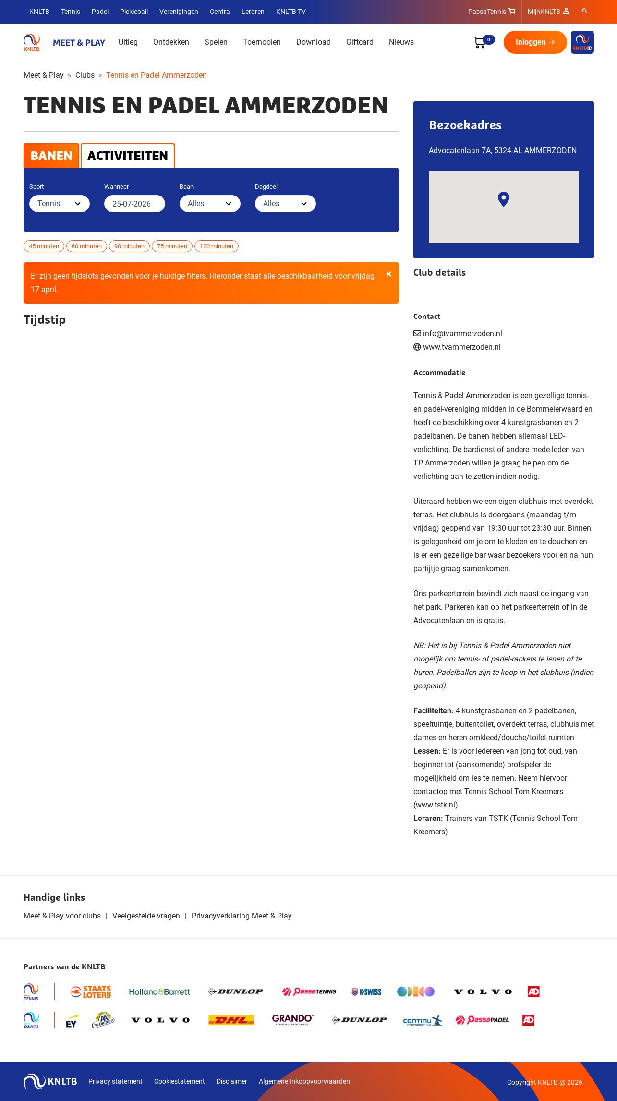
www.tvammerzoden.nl (462, 347)
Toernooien (262, 42)
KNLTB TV (291, 11)
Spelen (216, 42)
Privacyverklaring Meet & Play (242, 915)
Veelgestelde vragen (146, 915)
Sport (36, 186)
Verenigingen (178, 11)
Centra (220, 11)
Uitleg (128, 42)
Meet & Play (44, 75)
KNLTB (39, 11)
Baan (187, 186)
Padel (100, 11)
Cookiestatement (179, 1081)
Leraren (253, 11)
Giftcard (360, 42)
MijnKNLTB (544, 11)
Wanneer (116, 186)
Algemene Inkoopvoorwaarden (304, 1081)
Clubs (85, 75)
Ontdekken (171, 42)
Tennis (70, 11)
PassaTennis (487, 11)
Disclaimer (232, 1081)
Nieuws (401, 42)
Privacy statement (115, 1081)
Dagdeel (266, 186)
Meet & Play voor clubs (62, 915)
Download (313, 42)
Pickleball (134, 11)
